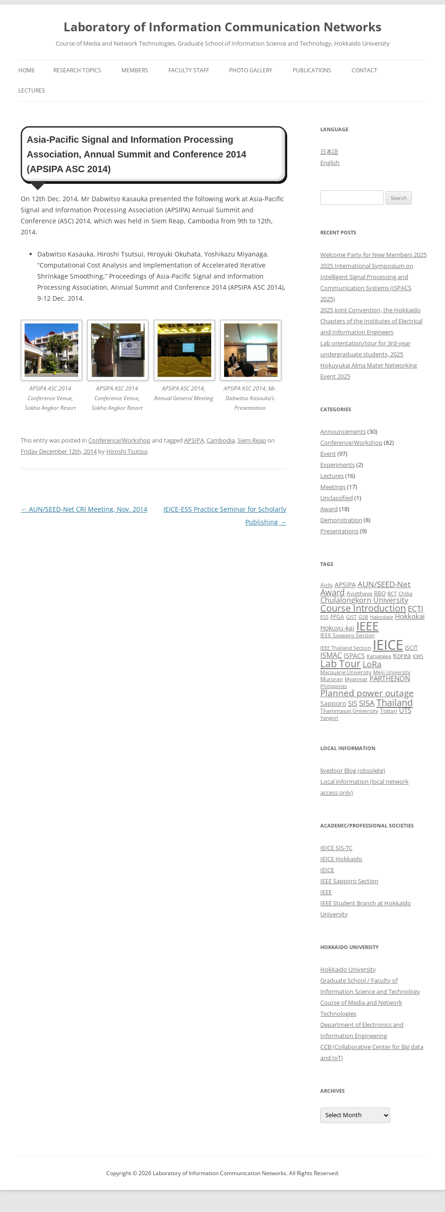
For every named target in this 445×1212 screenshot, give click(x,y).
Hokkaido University (348, 969)
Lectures (31, 90)
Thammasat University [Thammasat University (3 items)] (349, 711)
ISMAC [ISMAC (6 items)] (331, 655)
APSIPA (194, 440)
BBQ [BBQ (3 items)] (380, 593)
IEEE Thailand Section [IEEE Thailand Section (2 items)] (345, 648)
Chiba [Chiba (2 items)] (405, 593)
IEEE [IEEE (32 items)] (367, 626)
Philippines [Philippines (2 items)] (333, 686)
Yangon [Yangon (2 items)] (329, 718)
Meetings (333, 487)
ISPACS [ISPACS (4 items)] (354, 655)
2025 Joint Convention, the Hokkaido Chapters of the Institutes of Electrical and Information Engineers (371, 321)
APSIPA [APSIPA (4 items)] (345, 584)
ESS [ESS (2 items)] (324, 617)
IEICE (327, 870)
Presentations (339, 531)
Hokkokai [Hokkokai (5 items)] (410, 616)
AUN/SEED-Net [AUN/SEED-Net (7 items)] (384, 584)
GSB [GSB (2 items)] (363, 617)
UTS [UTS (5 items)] (405, 710)
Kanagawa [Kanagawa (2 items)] (379, 656)
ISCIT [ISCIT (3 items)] (411, 648)
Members (134, 70)
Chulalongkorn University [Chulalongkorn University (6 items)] (364, 600)
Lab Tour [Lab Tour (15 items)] (340, 663)
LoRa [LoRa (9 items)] (372, 664)
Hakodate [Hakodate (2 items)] (381, 617)
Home (26, 70)
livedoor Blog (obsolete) (352, 770)
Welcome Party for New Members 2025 (373, 255)
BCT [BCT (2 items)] (392, 593)
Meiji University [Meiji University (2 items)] (391, 672)
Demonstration (341, 520)
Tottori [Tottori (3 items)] (388, 711)
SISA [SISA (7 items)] (367, 703)
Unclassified (336, 498)
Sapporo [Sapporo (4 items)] (333, 703)
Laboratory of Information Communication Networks (222, 26)
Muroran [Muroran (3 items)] (331, 679)
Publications (312, 70)
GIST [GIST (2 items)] (351, 617)
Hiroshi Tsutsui (126, 451)
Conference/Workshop (119, 440)
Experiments (337, 464)
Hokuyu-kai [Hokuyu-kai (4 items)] (337, 627)
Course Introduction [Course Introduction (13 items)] (363, 608)
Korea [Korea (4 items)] (402, 655)
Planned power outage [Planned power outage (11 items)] (367, 693)
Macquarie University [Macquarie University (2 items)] (345, 672)
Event (328, 453)
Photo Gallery (250, 70)
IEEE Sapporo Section (349, 881)
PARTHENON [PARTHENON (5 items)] (390, 678)
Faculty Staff (188, 70)
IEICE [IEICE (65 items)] (388, 644)
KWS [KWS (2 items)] (418, 656)
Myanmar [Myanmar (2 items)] (356, 679)
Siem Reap (251, 440)
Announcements (343, 431)
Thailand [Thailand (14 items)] (394, 702)
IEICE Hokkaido (341, 859)
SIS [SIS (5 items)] (352, 703)
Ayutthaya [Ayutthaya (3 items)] (359, 593)
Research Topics (77, 70)
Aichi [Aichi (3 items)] (326, 585)
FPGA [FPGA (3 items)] (337, 617)
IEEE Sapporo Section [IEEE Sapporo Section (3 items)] (347, 635)
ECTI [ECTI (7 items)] (415, 608)
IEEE (326, 892)
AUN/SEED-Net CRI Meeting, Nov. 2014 (84, 509)
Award (329, 509)
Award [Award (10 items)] (332, 592)
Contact (364, 70)
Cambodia (221, 440)
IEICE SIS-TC (336, 848)
